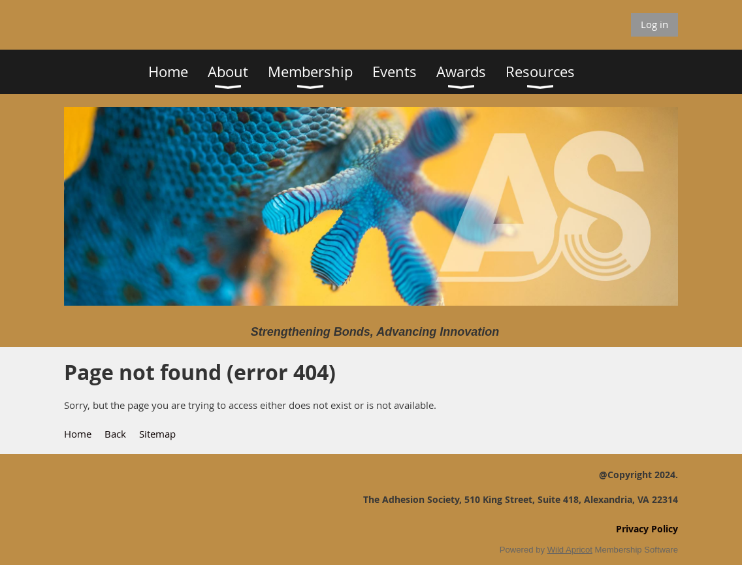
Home (77, 433)
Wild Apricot (569, 550)
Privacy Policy (647, 529)
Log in (654, 24)
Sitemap (157, 433)
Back (115, 433)
